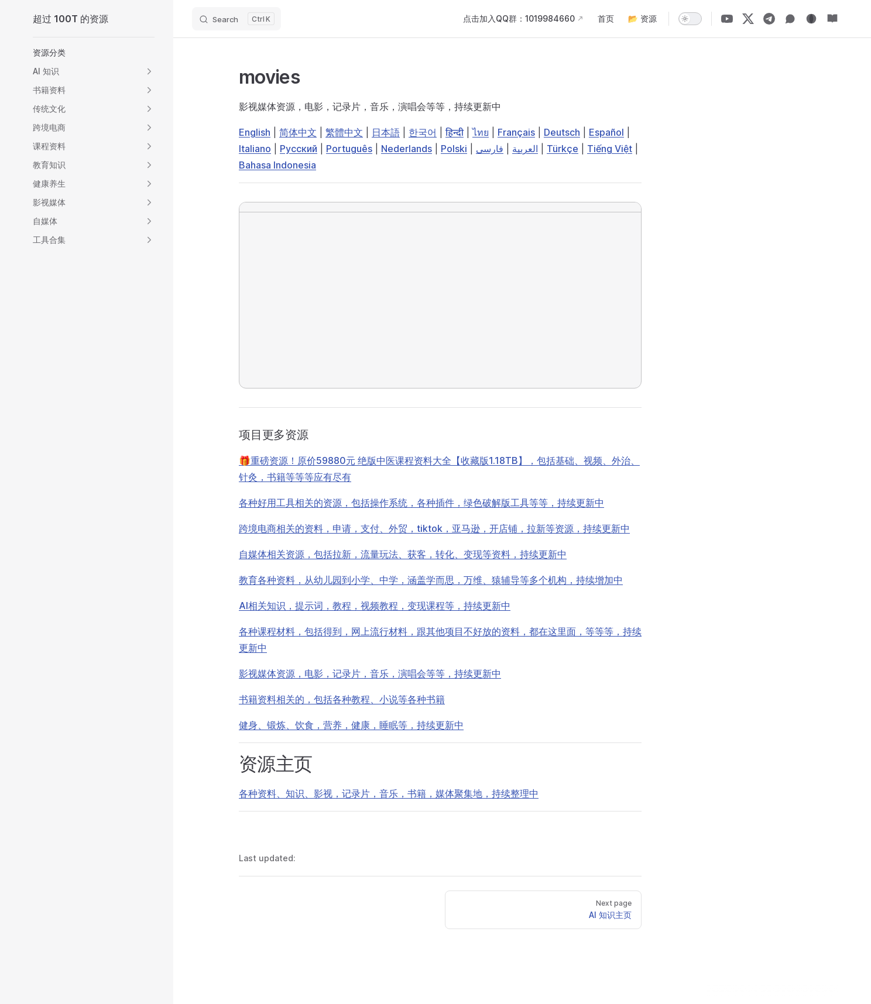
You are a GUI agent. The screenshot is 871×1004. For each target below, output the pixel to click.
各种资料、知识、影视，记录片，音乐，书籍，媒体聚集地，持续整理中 (389, 793)
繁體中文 (344, 132)
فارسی (489, 148)
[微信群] (790, 18)
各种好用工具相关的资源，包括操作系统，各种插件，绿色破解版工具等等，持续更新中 (421, 502)
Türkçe (562, 148)
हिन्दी (454, 132)
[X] (748, 18)
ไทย (480, 132)
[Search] (236, 18)
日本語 (386, 132)
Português (349, 148)
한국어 (423, 132)
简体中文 (298, 132)
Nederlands (406, 148)
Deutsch (562, 132)
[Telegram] (769, 18)
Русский (298, 148)
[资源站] (832, 18)
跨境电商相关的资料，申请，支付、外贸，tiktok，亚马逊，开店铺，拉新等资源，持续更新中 (434, 528)
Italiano (255, 148)
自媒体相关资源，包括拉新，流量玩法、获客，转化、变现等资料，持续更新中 (403, 554)
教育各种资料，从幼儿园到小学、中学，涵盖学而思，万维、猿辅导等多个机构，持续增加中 (431, 580)
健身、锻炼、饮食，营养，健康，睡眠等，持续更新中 (351, 725)
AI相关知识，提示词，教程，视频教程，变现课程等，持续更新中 (374, 605)
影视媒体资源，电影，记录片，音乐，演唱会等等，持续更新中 (370, 673)
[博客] (811, 18)
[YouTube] (727, 18)
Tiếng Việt (609, 148)
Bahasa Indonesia (277, 165)
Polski (454, 148)
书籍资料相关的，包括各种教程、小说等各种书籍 (342, 699)
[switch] (690, 18)
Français (516, 132)
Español (606, 132)
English (254, 132)
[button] (94, 52)
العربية (525, 148)
